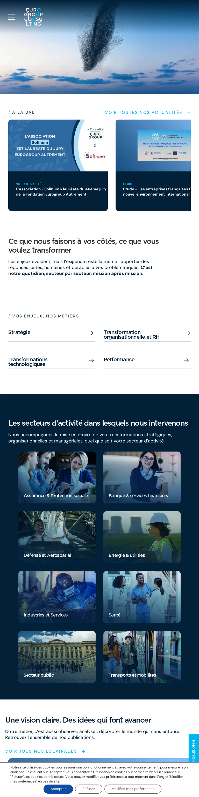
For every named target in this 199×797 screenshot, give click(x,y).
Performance (119, 359)
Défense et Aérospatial (47, 555)
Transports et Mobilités (132, 675)
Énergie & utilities (127, 555)
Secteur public (39, 675)
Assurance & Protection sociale (56, 495)
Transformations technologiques (27, 361)
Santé (114, 615)
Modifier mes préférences (134, 789)
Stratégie (19, 332)
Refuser (88, 789)
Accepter (57, 789)
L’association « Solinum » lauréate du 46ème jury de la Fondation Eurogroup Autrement (58, 191)
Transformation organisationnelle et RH (132, 334)
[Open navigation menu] (11, 17)
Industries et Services (46, 615)
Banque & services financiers (138, 495)
